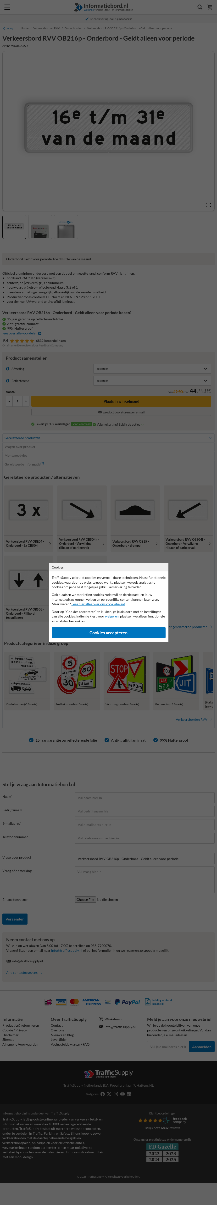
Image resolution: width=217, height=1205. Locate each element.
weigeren (112, 616)
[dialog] (108, 602)
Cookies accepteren (108, 632)
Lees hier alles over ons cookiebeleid (98, 604)
